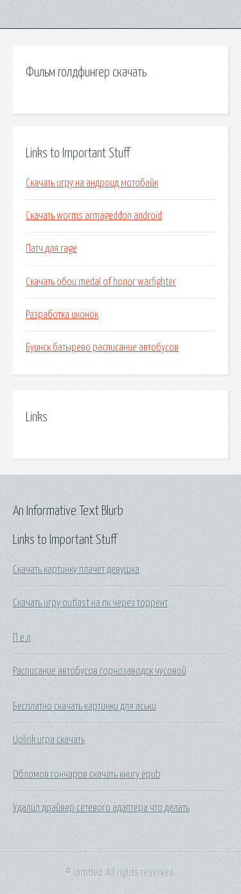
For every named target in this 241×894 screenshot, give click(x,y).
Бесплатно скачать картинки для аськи (84, 706)
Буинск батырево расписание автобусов (102, 347)
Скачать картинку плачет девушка (76, 570)
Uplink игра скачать (49, 740)
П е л (22, 638)
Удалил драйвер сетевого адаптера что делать (101, 808)
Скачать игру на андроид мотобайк (92, 183)
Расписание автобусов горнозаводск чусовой (99, 671)
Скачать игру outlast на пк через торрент (90, 603)
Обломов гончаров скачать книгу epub (87, 774)
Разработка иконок (62, 315)
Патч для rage (51, 248)
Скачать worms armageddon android (94, 216)
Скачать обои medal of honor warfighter (101, 282)
